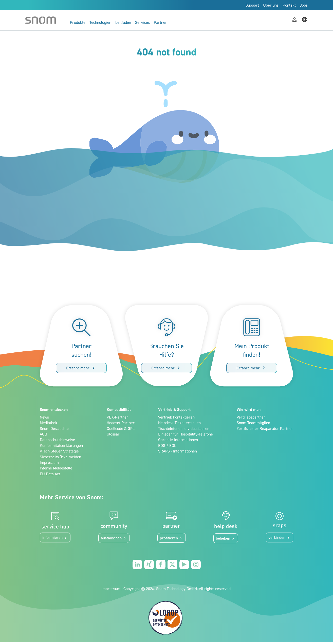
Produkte (77, 22)
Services (142, 22)
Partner (160, 22)
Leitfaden (123, 22)
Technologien (100, 22)
